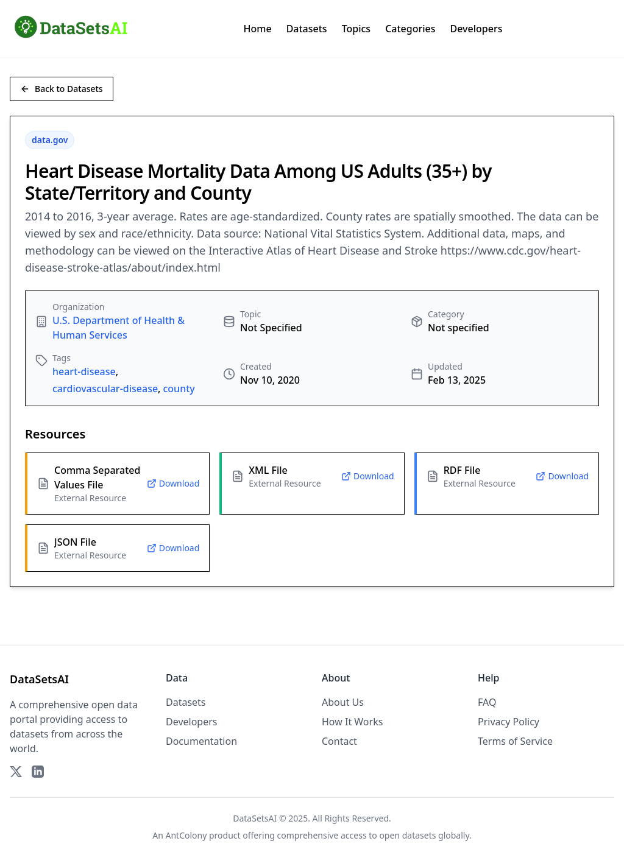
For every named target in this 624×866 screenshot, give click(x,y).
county (178, 388)
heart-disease (84, 371)
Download (173, 483)
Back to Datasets (61, 88)
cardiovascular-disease (105, 388)
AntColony (186, 835)
